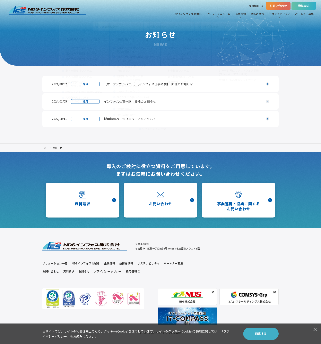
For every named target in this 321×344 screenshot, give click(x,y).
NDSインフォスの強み (188, 14)
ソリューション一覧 (218, 15)
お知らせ (84, 271)
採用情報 (256, 6)
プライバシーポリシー (108, 271)
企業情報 (240, 15)
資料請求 (304, 6)
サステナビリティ (279, 15)
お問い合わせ (278, 6)
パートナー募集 (304, 14)
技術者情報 (257, 14)
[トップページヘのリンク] (47, 10)
